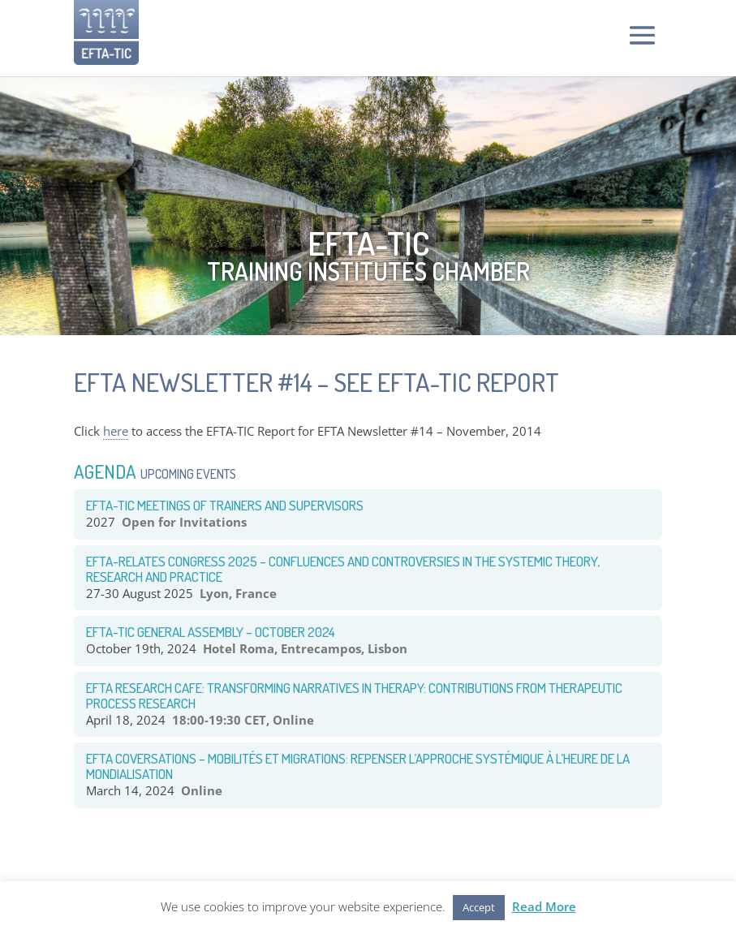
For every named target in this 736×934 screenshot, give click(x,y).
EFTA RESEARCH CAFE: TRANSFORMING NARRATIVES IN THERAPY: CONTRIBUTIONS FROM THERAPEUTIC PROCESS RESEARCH (354, 695)
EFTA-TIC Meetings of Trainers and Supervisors (225, 505)
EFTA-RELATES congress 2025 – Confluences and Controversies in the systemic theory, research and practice (343, 569)
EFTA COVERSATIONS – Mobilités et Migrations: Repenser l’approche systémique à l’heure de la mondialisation (358, 766)
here (115, 431)
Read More (544, 906)
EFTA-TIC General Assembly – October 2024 (210, 631)
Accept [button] (479, 907)
